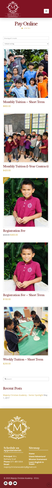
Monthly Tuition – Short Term (23, 102)
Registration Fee (14, 230)
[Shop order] (26, 44)
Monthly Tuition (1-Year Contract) (25, 166)
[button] (46, 11)
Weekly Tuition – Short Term (23, 359)
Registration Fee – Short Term (23, 295)
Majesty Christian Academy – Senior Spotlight (23, 395)
